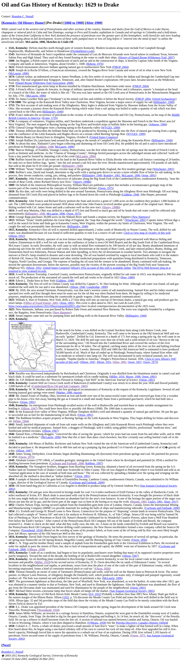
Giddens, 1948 (45, 146)
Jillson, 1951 (104, 362)
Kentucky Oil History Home (23, 23)
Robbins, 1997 (93, 463)
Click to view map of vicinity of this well (147, 232)
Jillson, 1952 (16, 235)
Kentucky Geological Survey (34, 655)
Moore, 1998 (133, 376)
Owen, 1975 (106, 188)
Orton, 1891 (148, 175)
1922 (66, 597)
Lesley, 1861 (155, 501)
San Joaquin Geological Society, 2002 (132, 590)
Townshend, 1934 (32, 530)
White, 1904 (21, 421)
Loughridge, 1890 (97, 286)
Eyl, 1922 (94, 594)
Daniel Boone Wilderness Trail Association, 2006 (44, 82)
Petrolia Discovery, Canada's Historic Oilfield (142, 622)
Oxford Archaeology (163, 98)
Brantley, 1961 (111, 175)
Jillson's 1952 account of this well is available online (101, 267)
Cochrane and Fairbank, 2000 (67, 463)
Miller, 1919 (117, 376)
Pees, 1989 (127, 277)
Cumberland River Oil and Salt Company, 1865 (60, 386)
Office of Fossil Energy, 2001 (41, 302)
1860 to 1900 (74, 23)
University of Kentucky (65, 655)
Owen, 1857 (135, 362)
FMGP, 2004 (120, 67)
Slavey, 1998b (82, 181)
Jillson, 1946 (78, 286)
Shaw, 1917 (170, 501)
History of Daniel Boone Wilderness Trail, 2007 (146, 57)
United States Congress (103, 137)
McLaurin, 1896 (18, 73)
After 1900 (93, 23)
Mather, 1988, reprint (69, 392)
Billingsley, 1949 (163, 102)
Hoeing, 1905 (139, 501)
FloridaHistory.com (82, 51)
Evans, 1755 (50, 118)
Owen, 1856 (139, 539)
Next (5, 645)
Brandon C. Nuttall (22, 16)
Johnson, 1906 (158, 124)
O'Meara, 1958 (35, 549)
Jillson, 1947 (88, 362)
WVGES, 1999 (110, 127)
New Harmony (140, 216)
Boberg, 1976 (95, 63)
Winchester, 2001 (163, 169)
